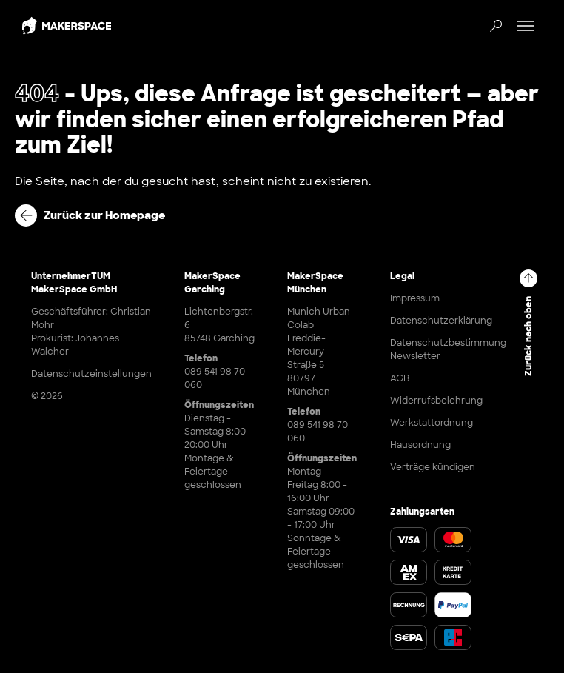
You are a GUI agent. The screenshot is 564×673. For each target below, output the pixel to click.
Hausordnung (420, 445)
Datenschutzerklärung (441, 321)
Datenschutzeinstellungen (91, 374)
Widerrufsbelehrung (436, 400)
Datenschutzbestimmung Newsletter (448, 349)
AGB (399, 378)
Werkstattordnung (431, 423)
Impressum (415, 298)
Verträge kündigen (432, 467)
